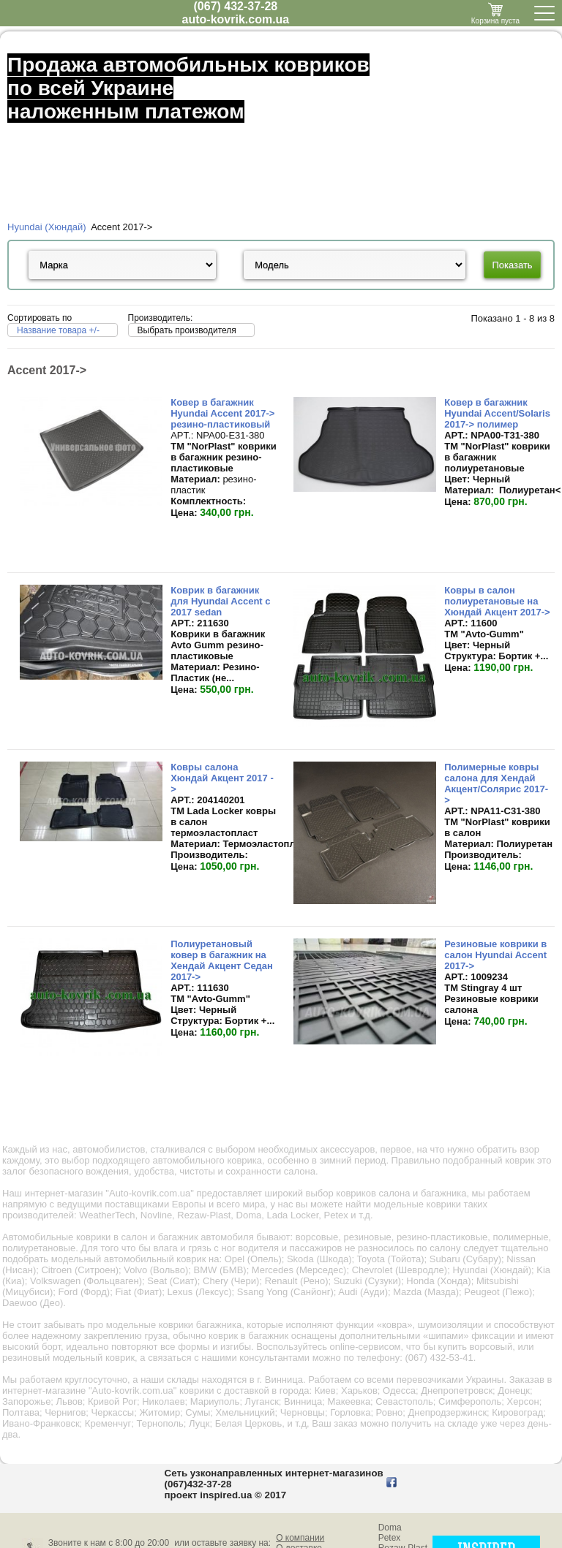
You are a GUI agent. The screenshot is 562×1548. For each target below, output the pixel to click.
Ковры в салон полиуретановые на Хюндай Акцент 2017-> (497, 601)
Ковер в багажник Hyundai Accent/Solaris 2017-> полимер (497, 413)
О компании (300, 1538)
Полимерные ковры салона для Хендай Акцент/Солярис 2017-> (496, 783)
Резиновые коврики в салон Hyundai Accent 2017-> (495, 954)
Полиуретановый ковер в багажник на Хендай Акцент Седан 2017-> (222, 960)
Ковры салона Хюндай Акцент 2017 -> (222, 778)
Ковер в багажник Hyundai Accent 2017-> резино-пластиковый (222, 413)
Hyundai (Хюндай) (46, 226)
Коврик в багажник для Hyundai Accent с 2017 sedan (220, 601)
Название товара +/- (58, 330)
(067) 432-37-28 (236, 6)
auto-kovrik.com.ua (236, 19)
